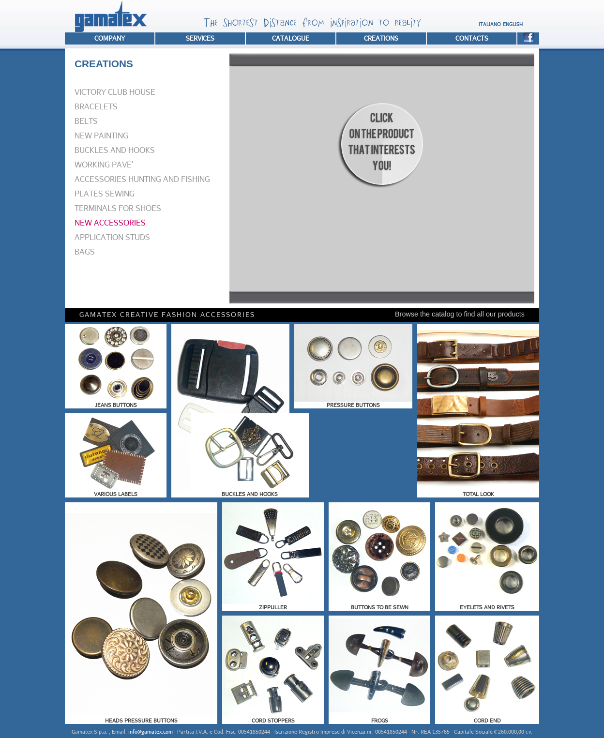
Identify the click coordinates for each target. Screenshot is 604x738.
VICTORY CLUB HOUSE (115, 91)
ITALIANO (490, 24)
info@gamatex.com (150, 731)
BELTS (86, 120)
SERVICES (200, 38)
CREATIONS (381, 38)
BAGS (85, 251)
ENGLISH (513, 24)
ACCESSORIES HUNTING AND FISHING (142, 178)
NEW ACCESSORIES (110, 222)
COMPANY (109, 38)
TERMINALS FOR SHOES (118, 207)
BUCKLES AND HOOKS (115, 149)
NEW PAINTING (101, 135)
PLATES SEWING (105, 193)
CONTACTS (471, 38)
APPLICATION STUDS (112, 236)
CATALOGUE (290, 38)
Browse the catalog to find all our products (460, 314)
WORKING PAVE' (104, 164)
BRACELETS (96, 106)
